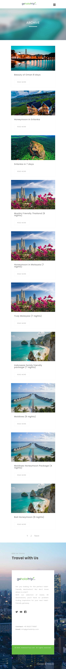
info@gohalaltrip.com (30, 629)
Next (36, 535)
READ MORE (21, 82)
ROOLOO (50, 664)
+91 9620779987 (30, 627)
